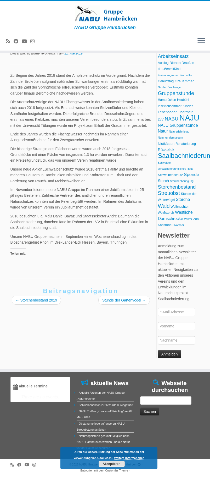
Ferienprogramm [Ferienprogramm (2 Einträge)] (168, 75)
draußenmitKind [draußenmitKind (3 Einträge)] (169, 69)
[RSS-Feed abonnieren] (10, 41)
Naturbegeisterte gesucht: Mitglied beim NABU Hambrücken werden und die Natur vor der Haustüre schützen (103, 441)
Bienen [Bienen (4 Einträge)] (174, 63)
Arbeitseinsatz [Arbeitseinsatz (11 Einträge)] (173, 56)
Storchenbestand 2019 (36, 300)
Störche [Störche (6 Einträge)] (183, 199)
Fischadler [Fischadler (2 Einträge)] (185, 75)
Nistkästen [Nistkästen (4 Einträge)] (166, 144)
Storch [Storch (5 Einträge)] (163, 181)
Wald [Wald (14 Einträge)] (164, 206)
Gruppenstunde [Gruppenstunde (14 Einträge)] (176, 93)
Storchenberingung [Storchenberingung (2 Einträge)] (182, 181)
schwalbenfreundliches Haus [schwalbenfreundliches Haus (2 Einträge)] (176, 168)
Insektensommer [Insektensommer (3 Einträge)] (170, 106)
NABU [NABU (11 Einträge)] (171, 119)
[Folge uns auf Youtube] (26, 41)
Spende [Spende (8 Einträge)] (191, 174)
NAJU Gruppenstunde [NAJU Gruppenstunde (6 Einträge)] (178, 125)
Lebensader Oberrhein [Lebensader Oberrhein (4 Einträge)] (176, 112)
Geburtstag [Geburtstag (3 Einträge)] (166, 81)
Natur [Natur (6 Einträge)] (163, 131)
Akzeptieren (111, 464)
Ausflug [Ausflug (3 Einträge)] (163, 63)
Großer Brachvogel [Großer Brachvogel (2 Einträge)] (169, 87)
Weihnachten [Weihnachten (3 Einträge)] (180, 207)
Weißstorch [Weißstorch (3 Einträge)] (166, 213)
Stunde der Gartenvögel (124, 300)
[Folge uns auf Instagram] (34, 41)
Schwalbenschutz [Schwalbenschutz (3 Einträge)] (170, 175)
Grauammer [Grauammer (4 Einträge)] (184, 81)
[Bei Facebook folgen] (18, 41)
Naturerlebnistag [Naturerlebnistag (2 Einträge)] (179, 131)
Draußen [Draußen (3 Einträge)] (188, 63)
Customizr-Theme (116, 470)
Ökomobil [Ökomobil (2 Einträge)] (178, 225)
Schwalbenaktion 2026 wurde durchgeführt (106, 405)
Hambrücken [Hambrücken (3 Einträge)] (167, 100)
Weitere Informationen (129, 457)
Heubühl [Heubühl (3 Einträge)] (183, 100)
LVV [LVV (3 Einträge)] (161, 119)
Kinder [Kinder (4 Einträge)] (188, 106)
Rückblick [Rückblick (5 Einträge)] (166, 149)
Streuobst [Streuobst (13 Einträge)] (169, 193)
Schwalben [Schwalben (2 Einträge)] (165, 162)
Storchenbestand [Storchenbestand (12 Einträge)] (177, 187)
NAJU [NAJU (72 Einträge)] (189, 117)
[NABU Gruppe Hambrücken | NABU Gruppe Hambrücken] (105, 13)
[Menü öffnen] (201, 41)
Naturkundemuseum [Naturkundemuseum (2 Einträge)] (170, 137)
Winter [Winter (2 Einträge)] (188, 219)
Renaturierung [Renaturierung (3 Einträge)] (185, 144)
